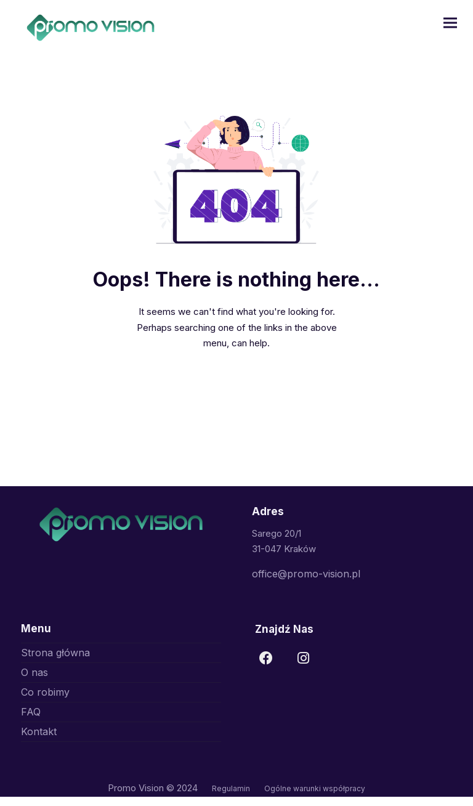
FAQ (31, 712)
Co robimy (45, 692)
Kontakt (39, 731)
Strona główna (55, 652)
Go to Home (236, 386)
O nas (34, 672)
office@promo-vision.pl (306, 574)
